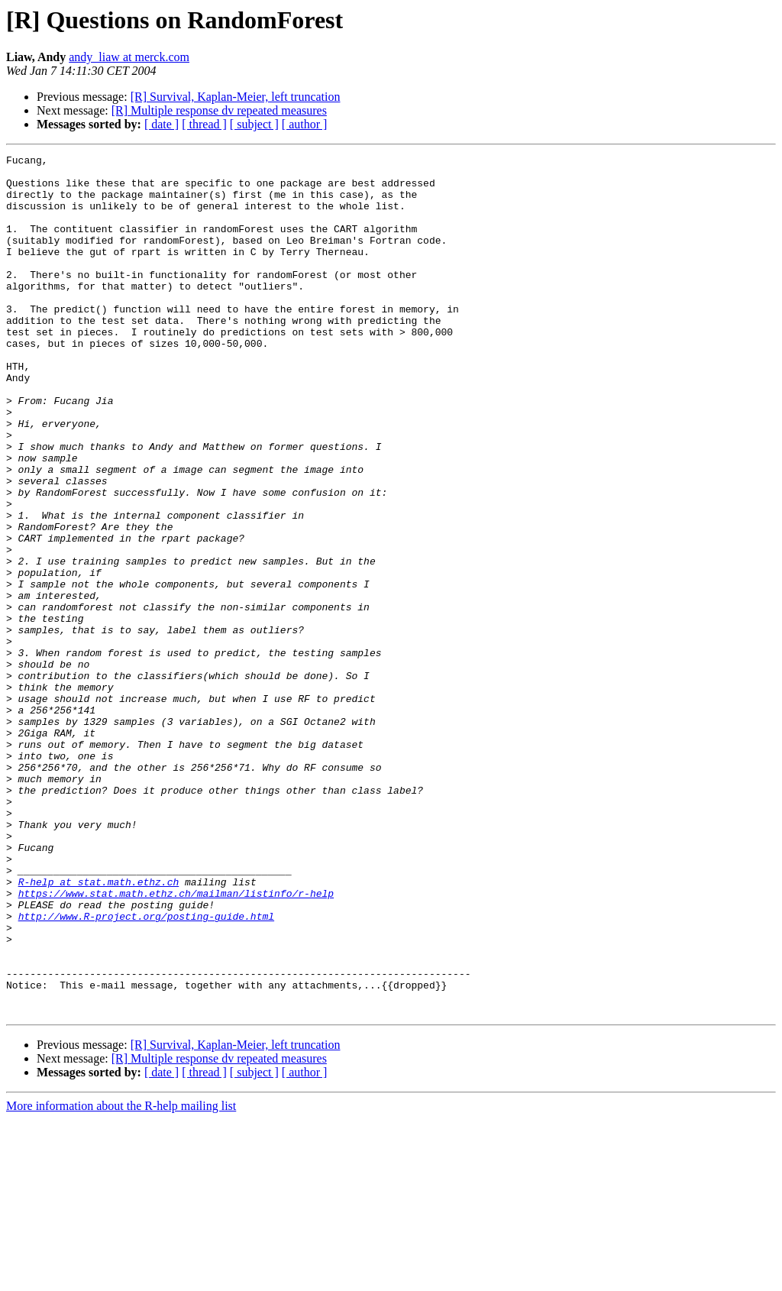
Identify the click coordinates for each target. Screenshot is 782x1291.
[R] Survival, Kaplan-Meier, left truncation (236, 96)
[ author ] (305, 124)
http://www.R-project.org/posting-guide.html (146, 1069)
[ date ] (161, 124)
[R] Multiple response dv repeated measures (219, 110)
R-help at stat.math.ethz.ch (98, 1028)
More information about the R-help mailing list (121, 1277)
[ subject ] (254, 124)
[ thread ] (204, 124)
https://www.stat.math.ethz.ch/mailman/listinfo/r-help (176, 1042)
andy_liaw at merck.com (129, 56)
